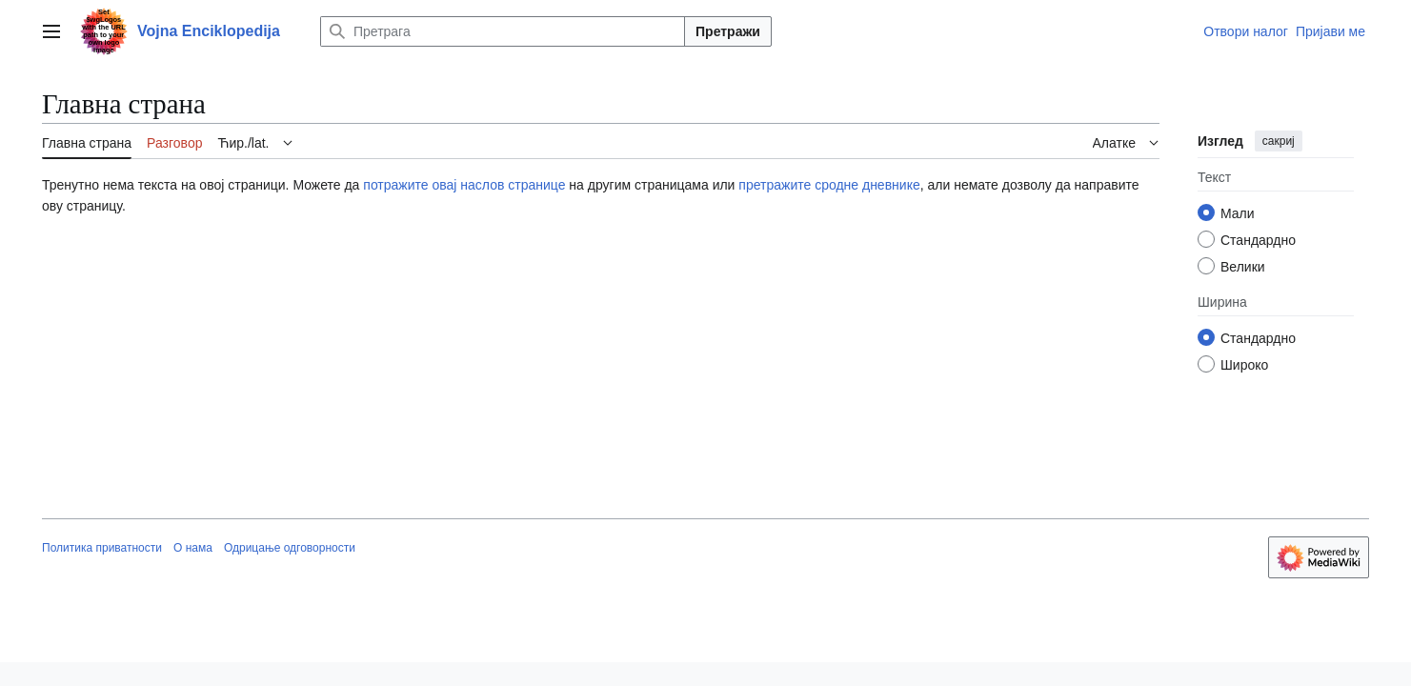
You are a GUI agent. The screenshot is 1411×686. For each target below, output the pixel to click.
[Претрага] (502, 31)
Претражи (727, 31)
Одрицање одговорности (289, 548)
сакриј (1278, 141)
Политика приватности (102, 548)
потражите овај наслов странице (464, 184)
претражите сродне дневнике (828, 184)
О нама (192, 548)
